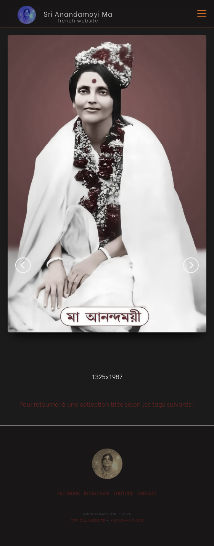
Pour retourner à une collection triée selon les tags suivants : (107, 403)
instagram (96, 494)
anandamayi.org (126, 519)
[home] (59, 15)
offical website (88, 519)
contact (147, 494)
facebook (68, 494)
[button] (200, 14)
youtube (123, 494)
